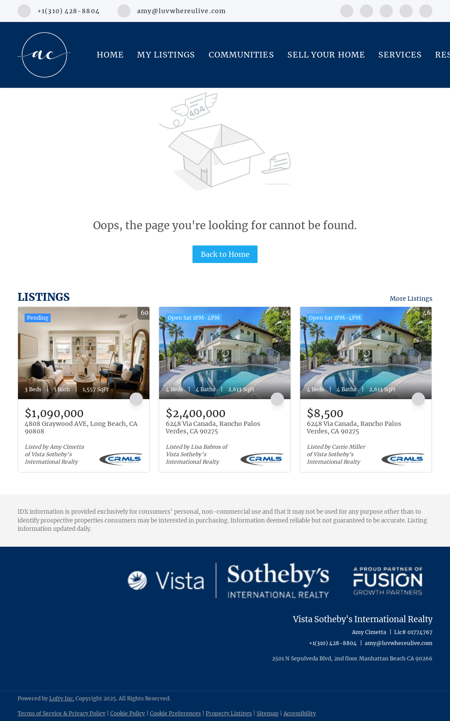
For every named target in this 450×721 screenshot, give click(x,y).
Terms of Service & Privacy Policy (61, 713)
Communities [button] (241, 55)
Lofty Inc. (61, 698)
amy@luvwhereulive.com (398, 643)
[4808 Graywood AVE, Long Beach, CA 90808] (83, 353)
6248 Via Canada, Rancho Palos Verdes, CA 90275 (213, 428)
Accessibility (299, 713)
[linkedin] (366, 10)
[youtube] (406, 10)
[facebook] (346, 10)
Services (400, 55)
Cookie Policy (127, 713)
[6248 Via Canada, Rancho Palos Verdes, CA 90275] (224, 353)
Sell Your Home (326, 55)
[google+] (425, 10)
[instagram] (386, 10)
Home (110, 55)
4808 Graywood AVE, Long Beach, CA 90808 (81, 428)
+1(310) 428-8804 (333, 643)
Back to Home (225, 254)
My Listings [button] (166, 55)
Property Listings (229, 713)
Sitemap (268, 713)
